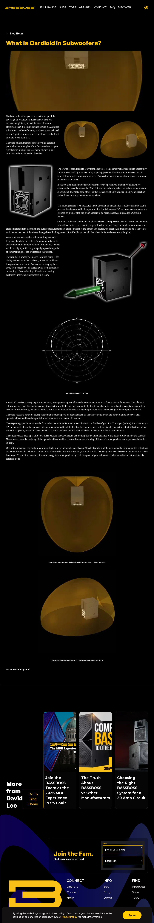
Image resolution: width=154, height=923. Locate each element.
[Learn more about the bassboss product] (33, 799)
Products (139, 886)
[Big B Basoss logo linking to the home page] (34, 894)
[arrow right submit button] (141, 847)
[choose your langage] (123, 860)
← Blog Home (14, 33)
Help (70, 897)
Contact (73, 892)
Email (105, 843)
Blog (107, 892)
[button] (48, 7)
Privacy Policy (69, 916)
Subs (135, 892)
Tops (135, 897)
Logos (108, 897)
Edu (106, 886)
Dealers (72, 886)
